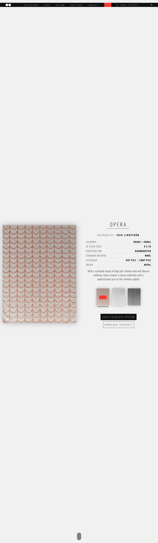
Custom (60, 5)
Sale (108, 5)
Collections (31, 5)
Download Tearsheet (119, 324)
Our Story (77, 5)
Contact (93, 5)
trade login (127, 5)
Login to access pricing (118, 317)
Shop (47, 5)
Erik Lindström (128, 235)
